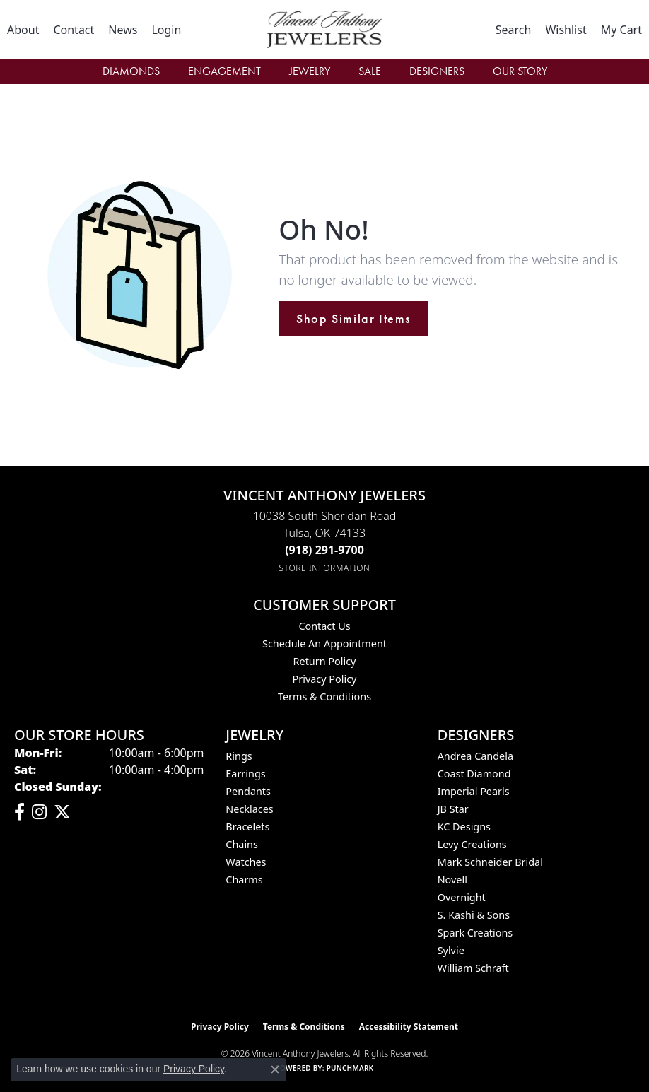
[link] (23, 29)
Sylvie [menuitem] (451, 950)
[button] (166, 29)
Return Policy (324, 661)
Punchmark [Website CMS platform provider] (350, 1068)
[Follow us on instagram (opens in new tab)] (39, 812)
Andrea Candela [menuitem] (475, 756)
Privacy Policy (325, 679)
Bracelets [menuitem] (247, 826)
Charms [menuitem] (244, 879)
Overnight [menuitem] (462, 897)
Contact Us (324, 626)
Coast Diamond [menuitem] (474, 773)
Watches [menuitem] (246, 862)
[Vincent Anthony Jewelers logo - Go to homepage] (325, 29)
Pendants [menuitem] (248, 791)
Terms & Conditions (324, 696)
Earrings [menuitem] (245, 773)
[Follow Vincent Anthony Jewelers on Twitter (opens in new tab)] (62, 812)
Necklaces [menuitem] (249, 809)
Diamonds (131, 71)
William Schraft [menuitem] (473, 968)
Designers (436, 71)
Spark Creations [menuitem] (475, 932)
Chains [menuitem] (242, 844)
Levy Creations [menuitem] (472, 844)
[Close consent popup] (275, 1069)
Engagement (224, 71)
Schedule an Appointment (324, 643)
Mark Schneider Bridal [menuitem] (490, 862)
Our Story (520, 71)
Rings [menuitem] (239, 756)
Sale (369, 71)
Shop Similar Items (353, 319)
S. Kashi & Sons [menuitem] (474, 915)
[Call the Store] (324, 550)
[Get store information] (324, 568)
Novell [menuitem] (452, 879)
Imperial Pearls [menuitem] (474, 791)
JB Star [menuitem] (453, 809)
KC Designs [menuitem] (464, 826)
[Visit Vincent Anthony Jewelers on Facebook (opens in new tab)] (19, 812)
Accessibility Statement (408, 1027)
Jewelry (309, 71)
